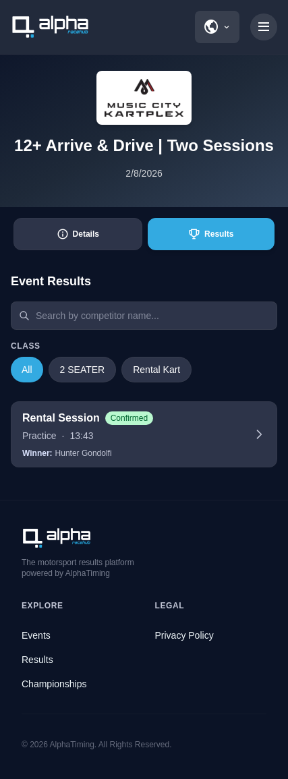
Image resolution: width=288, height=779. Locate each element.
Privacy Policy (184, 635)
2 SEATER (82, 369)
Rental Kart (156, 369)
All (27, 369)
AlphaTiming (72, 744)
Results (37, 659)
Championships (54, 684)
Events (36, 635)
